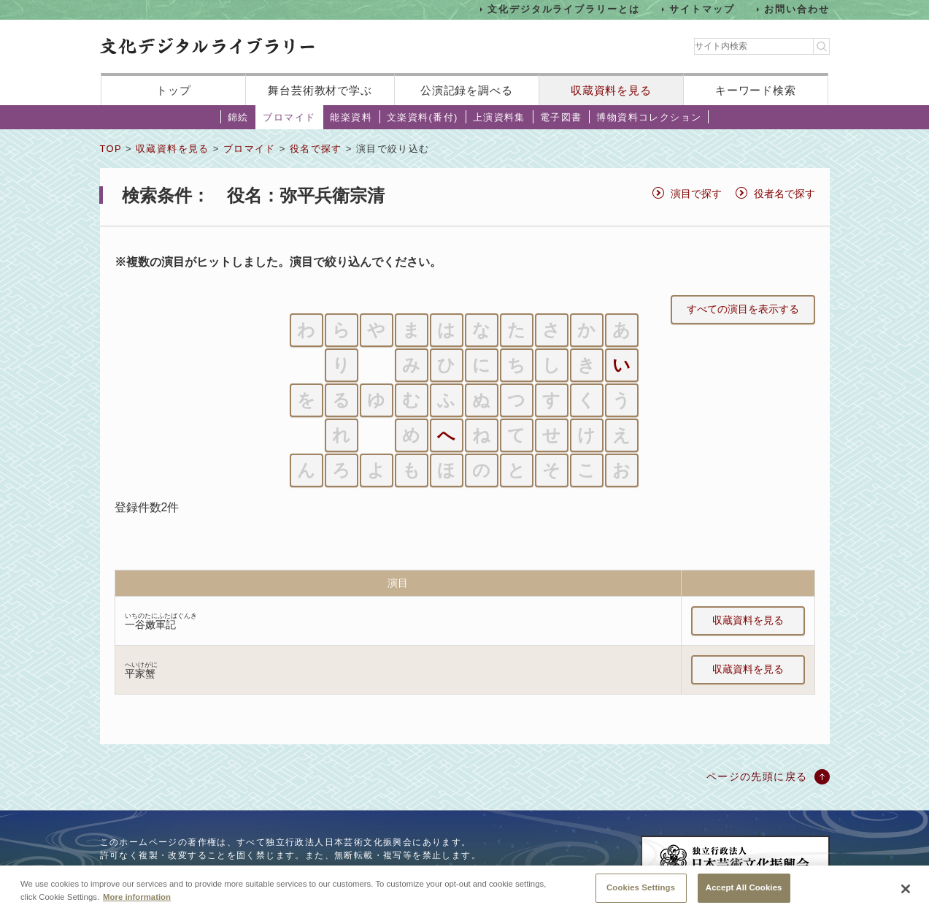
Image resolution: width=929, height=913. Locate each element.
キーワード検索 (755, 90)
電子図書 (561, 117)
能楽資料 (351, 117)
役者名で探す (784, 193)
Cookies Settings (640, 894)
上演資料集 (499, 117)
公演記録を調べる (466, 90)
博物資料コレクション (648, 117)
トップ (173, 90)
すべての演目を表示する (743, 309)
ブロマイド (289, 117)
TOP (111, 148)
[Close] (906, 895)
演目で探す (696, 193)
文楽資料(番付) (422, 117)
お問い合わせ (797, 9)
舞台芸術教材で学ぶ (320, 90)
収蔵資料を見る (611, 90)
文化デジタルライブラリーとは (563, 9)
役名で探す (316, 148)
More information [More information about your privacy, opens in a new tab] (137, 902)
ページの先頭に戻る (757, 776)
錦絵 (238, 117)
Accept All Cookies (744, 894)
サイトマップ (702, 9)
